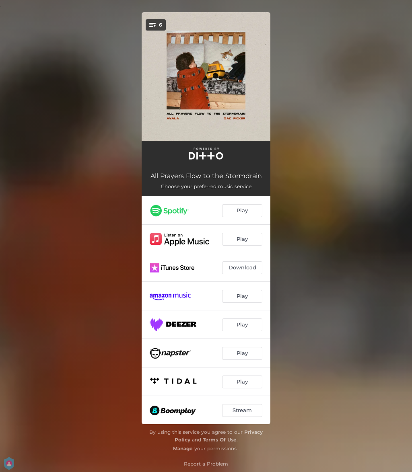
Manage (183, 448)
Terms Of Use (220, 440)
